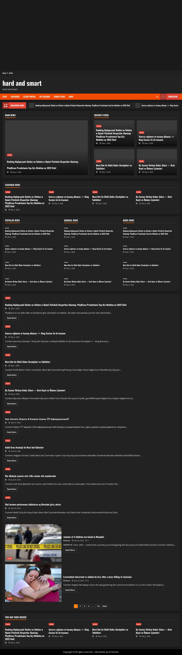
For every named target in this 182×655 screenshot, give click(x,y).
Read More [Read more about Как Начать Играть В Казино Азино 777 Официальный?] (12, 432)
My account (44, 96)
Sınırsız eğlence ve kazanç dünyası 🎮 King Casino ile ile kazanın (156, 138)
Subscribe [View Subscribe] (169, 97)
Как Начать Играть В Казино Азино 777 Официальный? (47, 418)
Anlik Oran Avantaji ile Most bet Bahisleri (30, 447)
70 (98, 606)
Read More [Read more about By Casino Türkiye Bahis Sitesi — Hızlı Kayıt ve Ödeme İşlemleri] (12, 404)
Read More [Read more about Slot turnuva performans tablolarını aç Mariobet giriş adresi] (12, 518)
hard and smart (22, 83)
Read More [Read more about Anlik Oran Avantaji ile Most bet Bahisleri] (12, 461)
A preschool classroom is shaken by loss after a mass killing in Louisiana (33, 583)
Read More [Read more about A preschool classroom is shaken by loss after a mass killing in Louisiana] (71, 590)
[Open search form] (157, 96)
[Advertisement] (91, 17)
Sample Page (59, 96)
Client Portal (29, 96)
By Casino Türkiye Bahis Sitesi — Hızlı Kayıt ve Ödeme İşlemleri (157, 167)
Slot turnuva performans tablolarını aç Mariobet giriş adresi (42, 504)
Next (105, 606)
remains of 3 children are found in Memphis (33, 543)
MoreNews (100, 652)
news (10, 142)
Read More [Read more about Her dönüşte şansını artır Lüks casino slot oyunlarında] (12, 489)
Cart (5, 96)
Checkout (15, 96)
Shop (71, 96)
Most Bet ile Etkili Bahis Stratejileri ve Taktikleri (114, 167)
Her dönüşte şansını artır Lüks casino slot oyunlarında (38, 475)
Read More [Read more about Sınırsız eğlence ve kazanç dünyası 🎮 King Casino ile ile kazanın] (12, 347)
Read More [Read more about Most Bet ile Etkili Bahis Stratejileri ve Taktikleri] (12, 375)
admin (67, 540)
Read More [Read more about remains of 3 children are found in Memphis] (71, 550)
